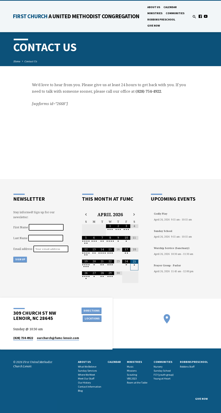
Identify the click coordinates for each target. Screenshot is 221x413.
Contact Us (30, 61)
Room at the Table (137, 382)
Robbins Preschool (161, 19)
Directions (91, 310)
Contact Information (89, 386)
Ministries (154, 13)
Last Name (20, 238)
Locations (91, 318)
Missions (132, 370)
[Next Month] (134, 214)
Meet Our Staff (86, 378)
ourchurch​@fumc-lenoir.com (58, 338)
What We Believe (87, 366)
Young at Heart (162, 378)
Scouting (132, 374)
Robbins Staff (187, 366)
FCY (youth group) (164, 374)
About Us (153, 7)
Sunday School (162, 370)
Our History (84, 382)
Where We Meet (86, 374)
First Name (20, 227)
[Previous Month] (86, 214)
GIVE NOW (153, 25)
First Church (76, 16)
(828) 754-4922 (23, 338)
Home (16, 61)
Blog (80, 390)
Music (130, 366)
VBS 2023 (132, 378)
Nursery (158, 366)
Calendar (170, 7)
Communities (175, 13)
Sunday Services (87, 370)
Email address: (23, 249)
